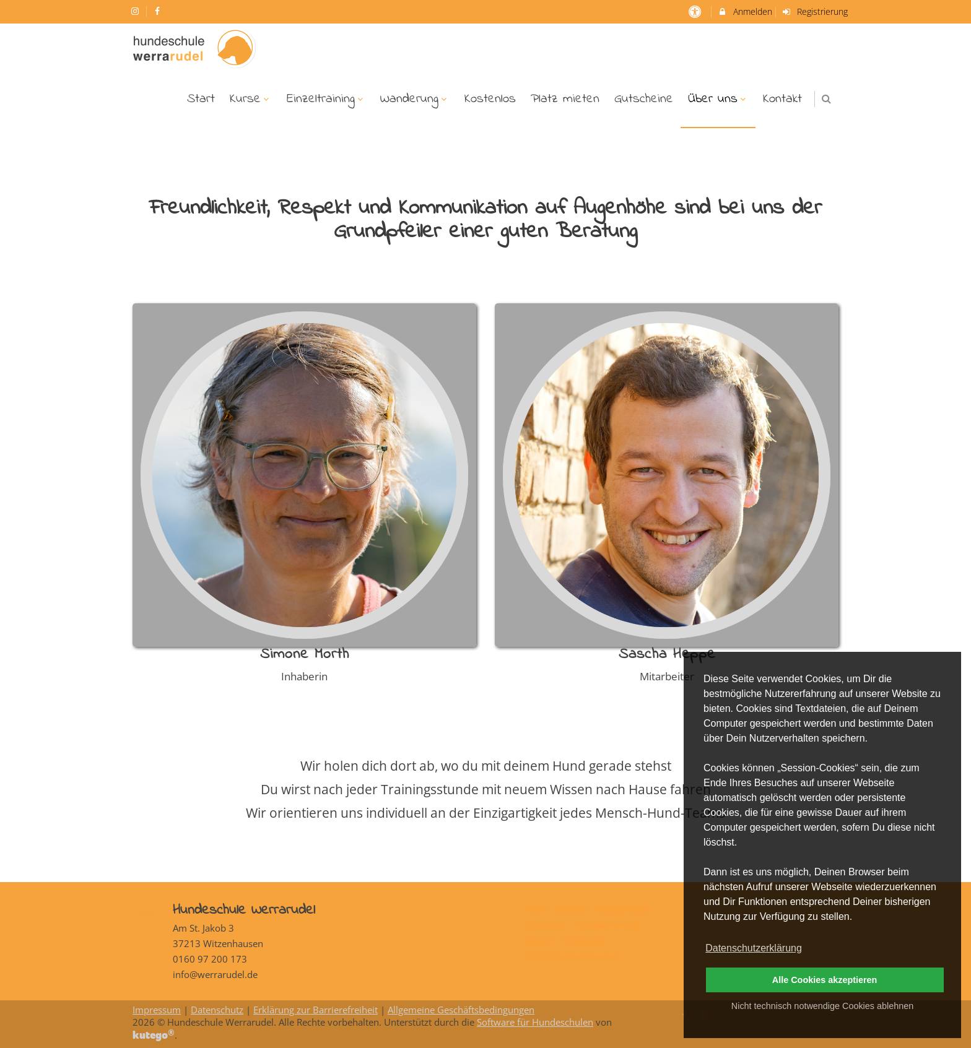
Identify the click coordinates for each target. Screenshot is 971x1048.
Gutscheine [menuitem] (643, 99)
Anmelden (744, 11)
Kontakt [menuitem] (782, 99)
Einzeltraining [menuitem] (326, 99)
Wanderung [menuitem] (415, 99)
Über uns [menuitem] (718, 99)
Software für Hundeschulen (535, 1022)
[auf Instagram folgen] (136, 11)
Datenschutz (217, 1009)
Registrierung (815, 11)
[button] (826, 98)
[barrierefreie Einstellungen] (696, 11)
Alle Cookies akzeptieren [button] (824, 980)
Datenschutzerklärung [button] (753, 948)
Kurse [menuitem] (251, 99)
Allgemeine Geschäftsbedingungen (461, 1009)
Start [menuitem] (201, 99)
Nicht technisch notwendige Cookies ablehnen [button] (822, 1006)
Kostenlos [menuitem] (490, 99)
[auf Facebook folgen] (159, 11)
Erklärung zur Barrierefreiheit (315, 1009)
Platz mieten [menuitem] (565, 99)
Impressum (157, 1009)
